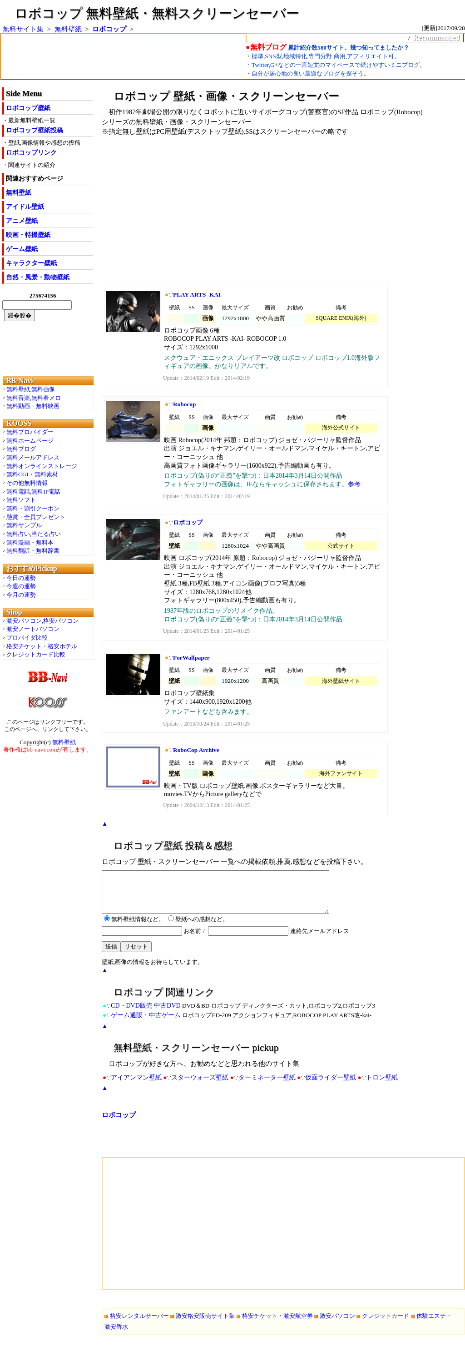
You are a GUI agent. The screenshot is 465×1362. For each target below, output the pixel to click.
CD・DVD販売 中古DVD (146, 1013)
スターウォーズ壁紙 (199, 1085)
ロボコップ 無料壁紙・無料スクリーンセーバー (157, 13)
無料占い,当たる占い (33, 533)
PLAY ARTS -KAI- (198, 294)
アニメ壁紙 (22, 220)
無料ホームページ (30, 440)
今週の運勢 (21, 586)
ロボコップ (109, 29)
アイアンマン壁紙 (136, 1085)
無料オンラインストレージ (41, 466)
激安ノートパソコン (32, 629)
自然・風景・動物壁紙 (37, 277)
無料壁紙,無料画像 (30, 389)
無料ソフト (21, 499)
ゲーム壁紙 (22, 249)
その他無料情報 (27, 482)
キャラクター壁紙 (31, 263)
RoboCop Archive (196, 750)
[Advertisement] (247, 214)
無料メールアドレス (32, 457)
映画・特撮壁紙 (28, 235)
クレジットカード (385, 1324)
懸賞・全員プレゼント (35, 517)
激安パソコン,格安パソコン (42, 620)
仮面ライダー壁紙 (330, 1085)
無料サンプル (24, 525)
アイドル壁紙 (25, 206)
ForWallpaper (191, 657)
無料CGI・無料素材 (32, 474)
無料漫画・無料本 (30, 542)
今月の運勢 (21, 594)
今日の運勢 (21, 578)
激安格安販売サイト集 (205, 1324)
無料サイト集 (23, 29)
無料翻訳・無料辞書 (32, 550)
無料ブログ (21, 448)
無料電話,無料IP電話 (33, 491)
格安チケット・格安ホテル (41, 646)
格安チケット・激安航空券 (277, 1324)
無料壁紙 (68, 29)
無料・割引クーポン (32, 508)
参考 (354, 484)
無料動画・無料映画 (32, 406)
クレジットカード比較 (35, 654)
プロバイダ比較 (27, 637)
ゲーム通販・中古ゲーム (146, 1023)
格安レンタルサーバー (139, 1324)
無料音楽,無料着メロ (33, 397)
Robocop (184, 404)
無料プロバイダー (30, 432)
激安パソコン (337, 1324)
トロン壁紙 (382, 1085)
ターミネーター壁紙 (267, 1085)
